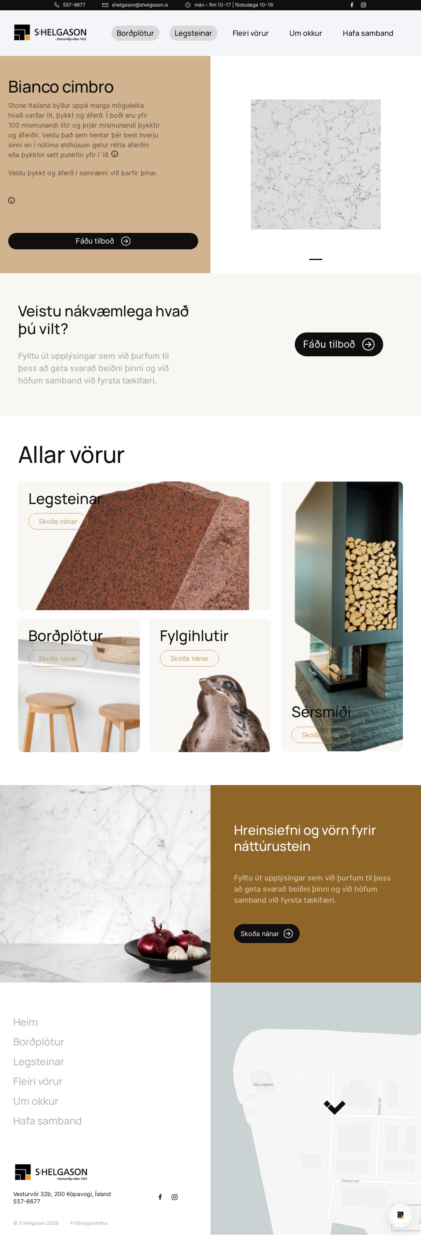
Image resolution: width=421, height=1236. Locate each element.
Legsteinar (193, 33)
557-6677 (27, 1202)
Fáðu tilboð (103, 241)
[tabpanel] (315, 165)
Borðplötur (135, 33)
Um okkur (35, 1102)
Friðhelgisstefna (88, 1224)
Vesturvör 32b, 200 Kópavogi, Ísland (62, 1195)
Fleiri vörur (251, 33)
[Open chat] (400, 1215)
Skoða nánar (58, 521)
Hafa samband (47, 1122)
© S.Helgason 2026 (36, 1224)
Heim (25, 1023)
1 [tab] (315, 259)
